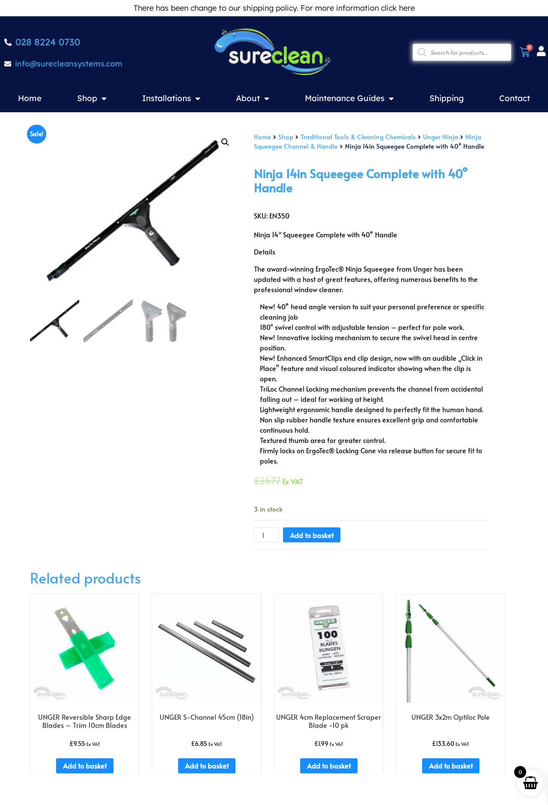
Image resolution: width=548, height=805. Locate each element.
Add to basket (312, 535)
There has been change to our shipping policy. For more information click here (274, 8)
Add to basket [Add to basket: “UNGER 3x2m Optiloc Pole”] (451, 765)
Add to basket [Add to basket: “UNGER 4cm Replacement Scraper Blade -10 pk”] (329, 765)
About (252, 98)
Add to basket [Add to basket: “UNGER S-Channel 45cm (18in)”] (207, 765)
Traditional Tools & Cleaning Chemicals (358, 136)
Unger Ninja (440, 136)
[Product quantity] (266, 535)
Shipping (446, 98)
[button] (225, 142)
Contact (514, 98)
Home (30, 98)
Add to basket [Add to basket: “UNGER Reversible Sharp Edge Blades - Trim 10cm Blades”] (85, 765)
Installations (171, 98)
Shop (92, 98)
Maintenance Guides (349, 98)
